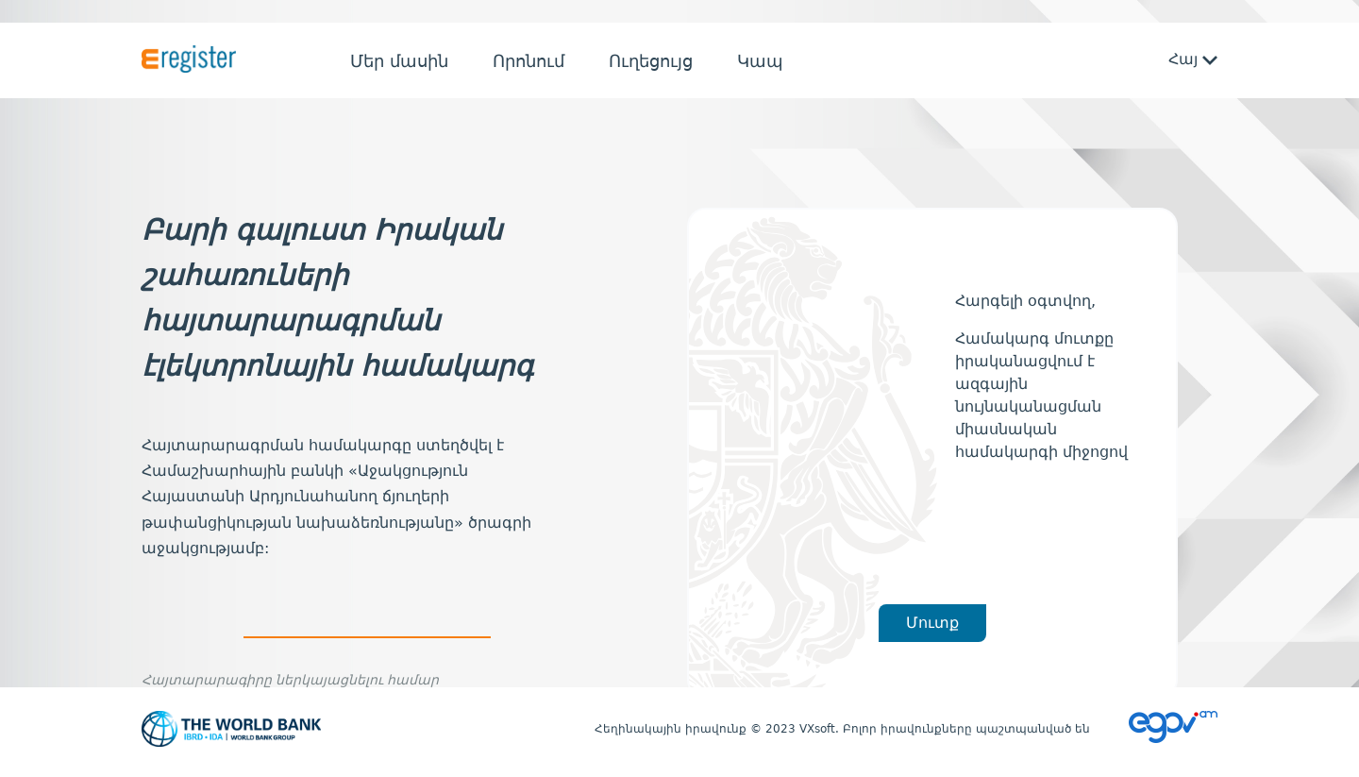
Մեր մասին (399, 61)
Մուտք (932, 623)
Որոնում (528, 61)
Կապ (760, 61)
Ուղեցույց (651, 61)
